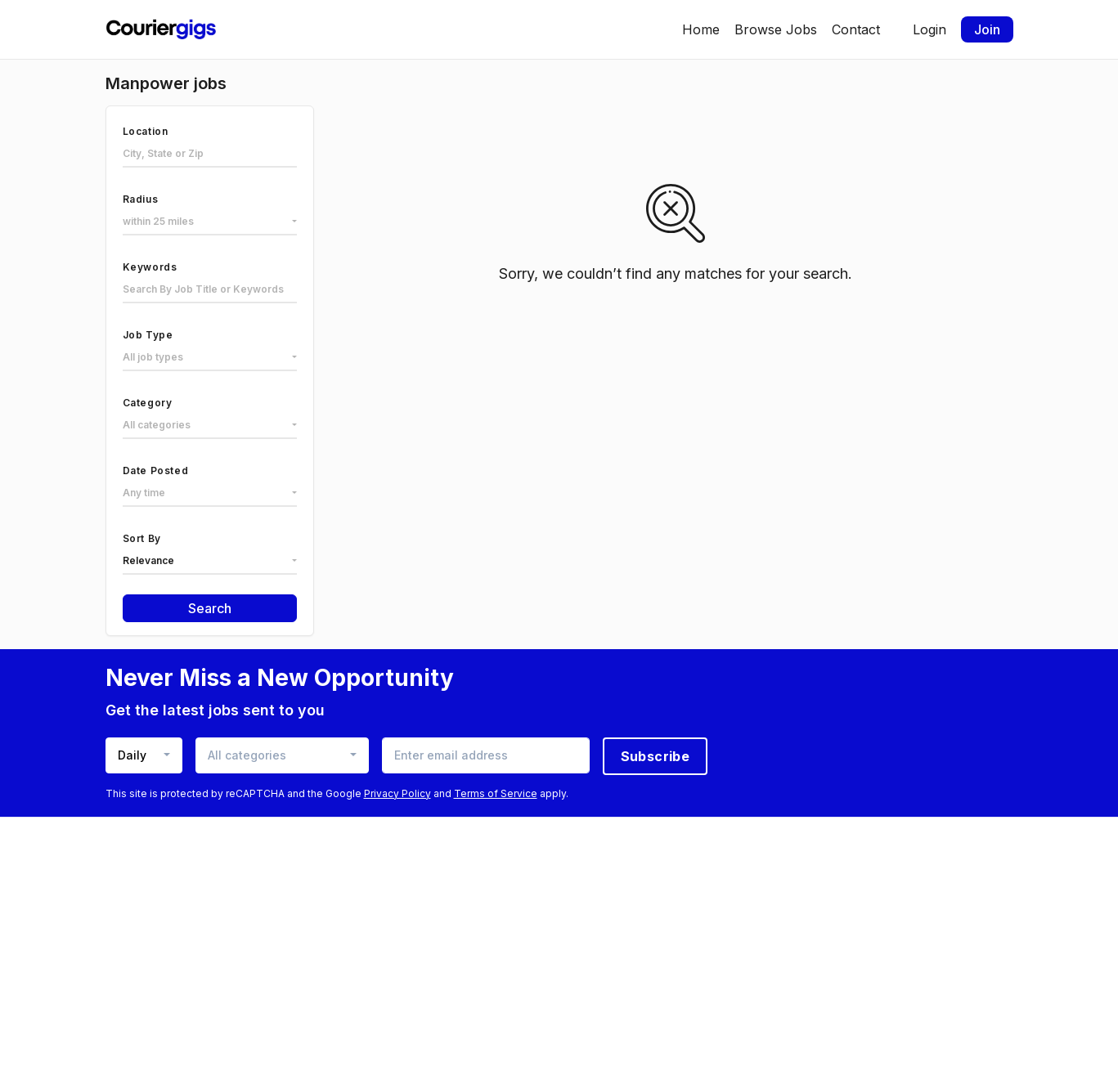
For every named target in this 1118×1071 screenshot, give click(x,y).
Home (701, 29)
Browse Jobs (775, 29)
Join (987, 29)
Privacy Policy (397, 793)
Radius (141, 199)
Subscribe (655, 756)
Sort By (142, 538)
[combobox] (210, 222)
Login (929, 29)
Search (209, 608)
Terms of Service (495, 793)
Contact (856, 29)
